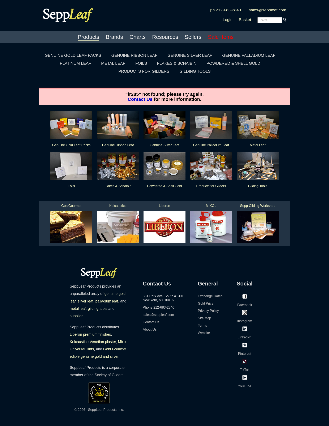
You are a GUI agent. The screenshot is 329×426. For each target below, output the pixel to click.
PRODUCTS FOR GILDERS (143, 71)
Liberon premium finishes (90, 334)
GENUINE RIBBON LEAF (134, 55)
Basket (245, 19)
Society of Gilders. (110, 375)
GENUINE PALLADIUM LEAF (248, 55)
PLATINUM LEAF (75, 63)
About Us (150, 329)
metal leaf (78, 308)
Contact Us (140, 99)
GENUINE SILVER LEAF (189, 55)
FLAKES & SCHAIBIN (176, 63)
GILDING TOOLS (195, 71)
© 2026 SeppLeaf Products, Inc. (99, 410)
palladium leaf (106, 301)
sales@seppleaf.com (267, 10)
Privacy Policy (208, 311)
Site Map (204, 318)
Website (204, 333)
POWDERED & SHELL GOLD (233, 63)
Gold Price (206, 303)
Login (227, 19)
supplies (76, 316)
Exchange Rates (210, 296)
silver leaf (85, 301)
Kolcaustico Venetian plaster (93, 342)
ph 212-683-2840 (225, 10)
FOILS (141, 63)
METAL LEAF (113, 63)
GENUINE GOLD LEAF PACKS (73, 55)
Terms (202, 325)
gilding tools (97, 308)
